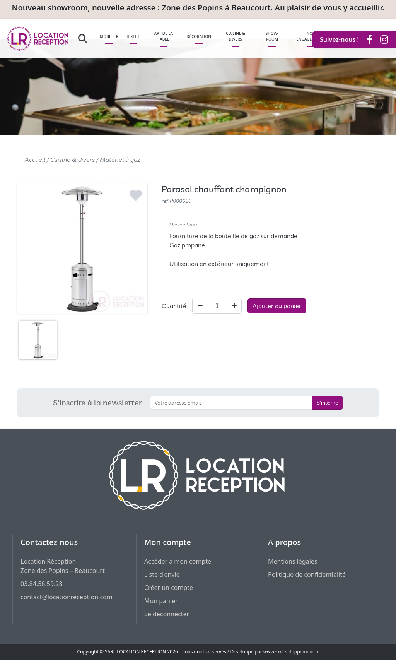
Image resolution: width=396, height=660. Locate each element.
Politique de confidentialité (307, 574)
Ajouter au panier (277, 306)
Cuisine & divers (72, 159)
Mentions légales (292, 561)
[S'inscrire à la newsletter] (231, 403)
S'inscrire (327, 402)
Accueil (35, 159)
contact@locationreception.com (66, 597)
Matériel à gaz (120, 159)
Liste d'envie (162, 574)
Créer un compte (168, 587)
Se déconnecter (166, 614)
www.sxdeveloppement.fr (291, 651)
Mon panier (161, 601)
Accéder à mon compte (177, 561)
